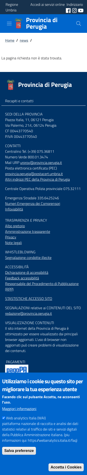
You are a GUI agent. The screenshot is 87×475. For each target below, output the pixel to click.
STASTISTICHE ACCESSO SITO (28, 298)
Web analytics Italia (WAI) (26, 425)
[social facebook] (68, 10)
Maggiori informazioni (19, 416)
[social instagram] (74, 10)
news (24, 40)
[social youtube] (81, 10)
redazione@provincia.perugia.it (28, 313)
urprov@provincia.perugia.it (41, 162)
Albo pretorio (15, 226)
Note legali (13, 242)
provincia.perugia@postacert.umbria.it (34, 173)
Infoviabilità (14, 209)
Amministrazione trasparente (27, 231)
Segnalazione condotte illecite (28, 257)
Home (9, 40)
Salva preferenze (19, 458)
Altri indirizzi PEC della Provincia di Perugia (37, 179)
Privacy (10, 237)
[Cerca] (78, 23)
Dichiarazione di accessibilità (26, 272)
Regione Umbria (12, 7)
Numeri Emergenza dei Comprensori (32, 203)
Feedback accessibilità (22, 278)
